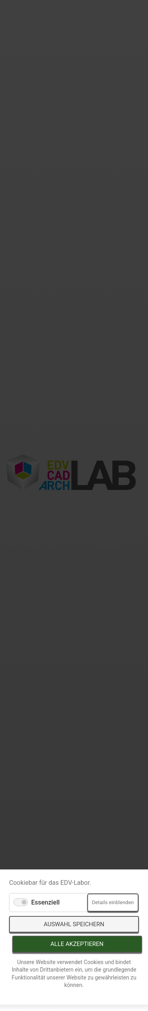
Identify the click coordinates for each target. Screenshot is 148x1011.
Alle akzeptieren (77, 944)
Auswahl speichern (74, 924)
